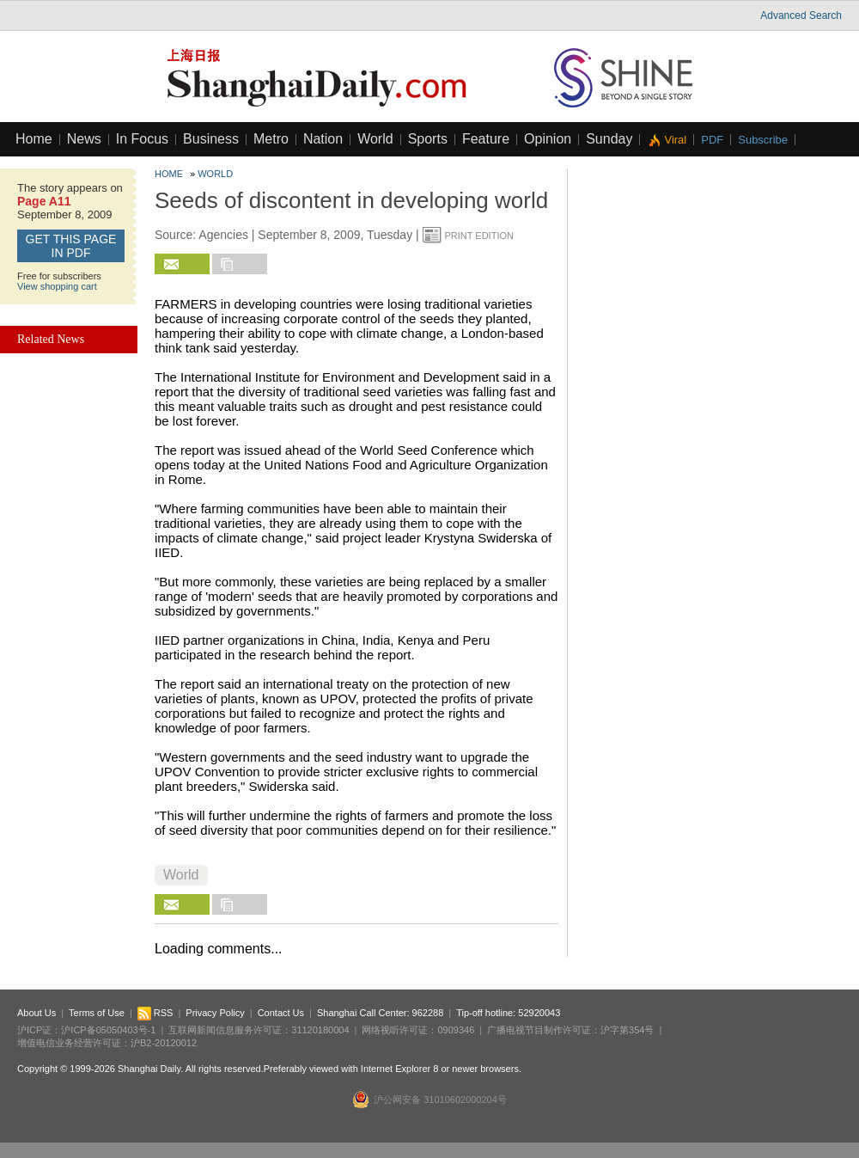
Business (211, 139)
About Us (36, 1013)
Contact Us (281, 1013)
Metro (271, 139)
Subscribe (763, 139)
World (375, 139)
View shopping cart (57, 286)
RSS (155, 1013)
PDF (712, 139)
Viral (675, 139)
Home (33, 139)
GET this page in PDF (71, 246)
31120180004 (320, 1030)
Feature (485, 139)
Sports (428, 139)
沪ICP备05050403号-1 (108, 1030)
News (84, 139)
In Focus (142, 139)
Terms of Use (97, 1013)
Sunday (609, 139)
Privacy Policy (215, 1013)
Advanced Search (801, 15)
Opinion (547, 139)
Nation (323, 139)
